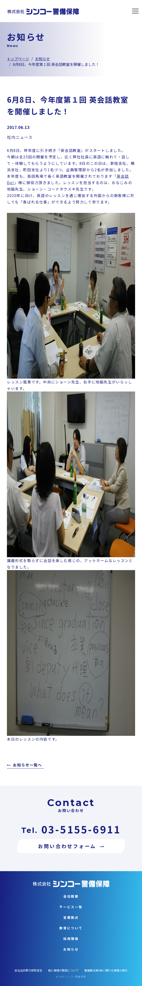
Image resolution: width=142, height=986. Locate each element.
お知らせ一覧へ (27, 765)
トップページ (18, 58)
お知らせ (42, 58)
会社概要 (71, 896)
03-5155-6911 (81, 829)
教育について (70, 928)
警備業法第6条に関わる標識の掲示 (105, 970)
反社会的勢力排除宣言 (28, 970)
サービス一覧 (70, 907)
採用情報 (71, 938)
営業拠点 (71, 917)
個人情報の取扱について (63, 970)
